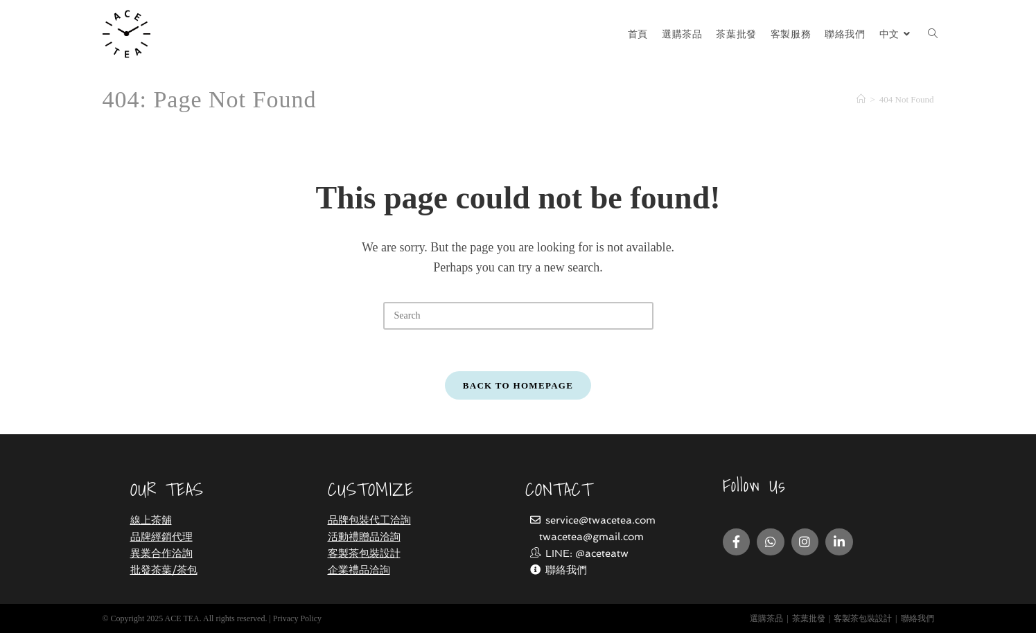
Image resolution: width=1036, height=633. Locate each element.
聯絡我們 (566, 570)
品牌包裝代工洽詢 (369, 520)
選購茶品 (766, 618)
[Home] (861, 99)
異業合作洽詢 (161, 553)
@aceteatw (602, 553)
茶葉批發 (808, 618)
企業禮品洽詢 (359, 570)
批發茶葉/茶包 (163, 570)
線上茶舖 (151, 520)
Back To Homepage (518, 385)
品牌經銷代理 (161, 537)
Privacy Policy (297, 618)
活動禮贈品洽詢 (364, 537)
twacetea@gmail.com (591, 537)
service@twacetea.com (600, 520)
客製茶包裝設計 (364, 553)
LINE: (552, 553)
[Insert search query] (518, 316)
